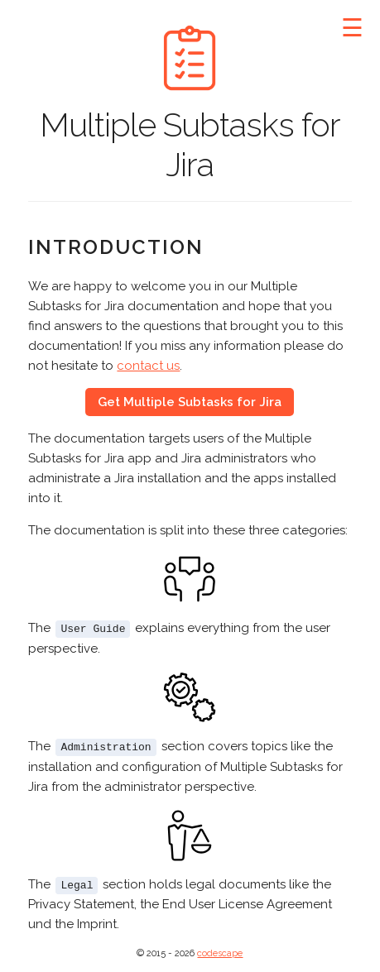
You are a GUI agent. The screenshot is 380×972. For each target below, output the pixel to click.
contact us (148, 365)
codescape (220, 951)
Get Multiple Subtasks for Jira (189, 402)
